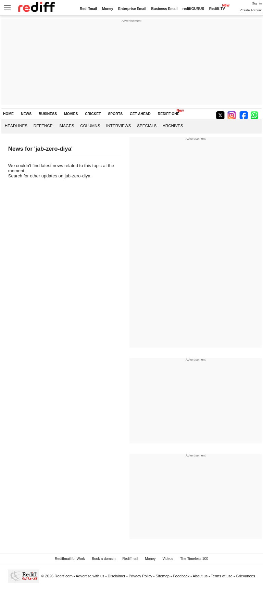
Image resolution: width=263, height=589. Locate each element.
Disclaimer (116, 576)
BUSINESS (48, 114)
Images (66, 125)
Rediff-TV (217, 9)
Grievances (245, 576)
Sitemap (162, 576)
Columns (90, 125)
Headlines (16, 125)
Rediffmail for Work (70, 559)
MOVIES (71, 114)
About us (200, 576)
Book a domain (103, 559)
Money (107, 9)
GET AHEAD (140, 114)
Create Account (251, 10)
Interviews (118, 125)
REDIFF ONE (168, 114)
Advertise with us (90, 576)
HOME (8, 114)
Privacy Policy (140, 576)
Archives (173, 125)
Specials (146, 125)
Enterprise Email (132, 9)
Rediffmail (88, 9)
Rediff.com (63, 576)
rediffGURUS (193, 9)
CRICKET (93, 114)
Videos (167, 559)
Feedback (181, 576)
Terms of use (222, 576)
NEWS (26, 114)
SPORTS (115, 114)
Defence (43, 125)
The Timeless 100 (194, 559)
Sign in (257, 3)
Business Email (164, 9)
